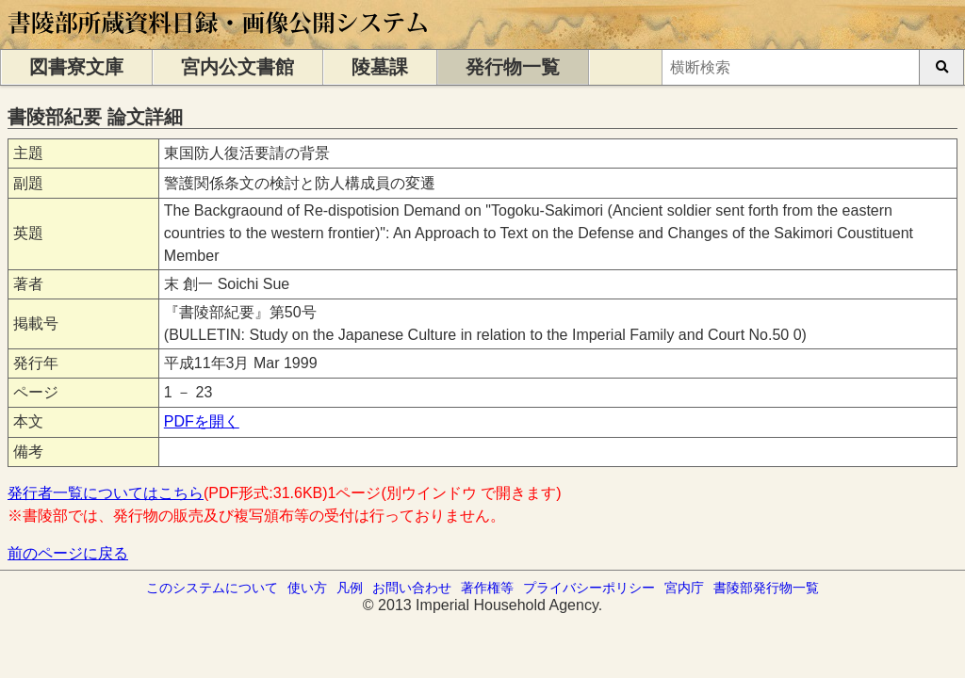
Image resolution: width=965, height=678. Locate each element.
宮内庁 (684, 587)
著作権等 (487, 587)
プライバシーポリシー (589, 587)
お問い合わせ (411, 587)
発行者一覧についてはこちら (106, 493)
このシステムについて (212, 587)
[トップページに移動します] (219, 40)
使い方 (307, 587)
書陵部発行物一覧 (766, 587)
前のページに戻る (68, 553)
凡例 (349, 587)
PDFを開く (201, 421)
